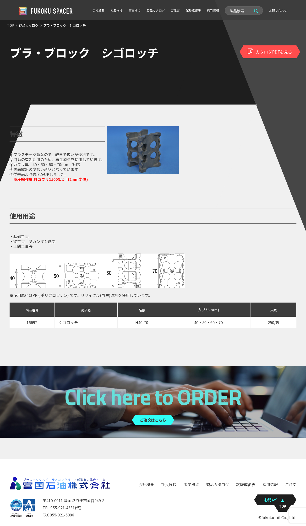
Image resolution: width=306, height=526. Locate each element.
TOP (10, 25)
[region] (153, 320)
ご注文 (175, 10)
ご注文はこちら (153, 420)
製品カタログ (156, 10)
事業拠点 (135, 10)
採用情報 (213, 10)
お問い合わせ (278, 10)
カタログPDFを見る (270, 52)
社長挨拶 (116, 10)
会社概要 (98, 10)
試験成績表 (193, 10)
